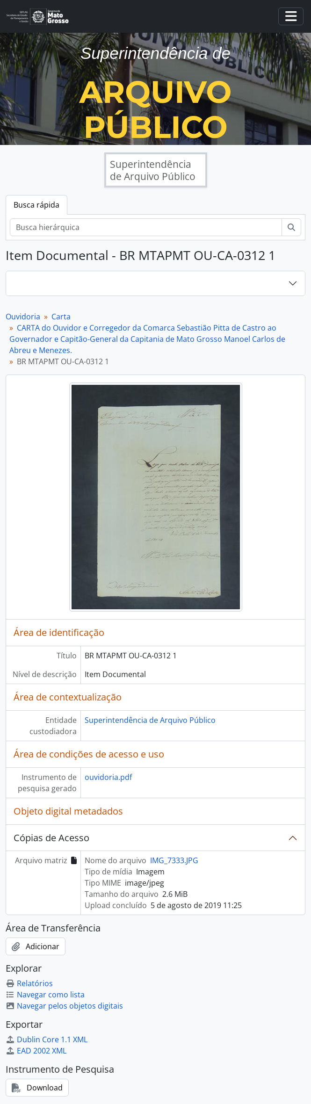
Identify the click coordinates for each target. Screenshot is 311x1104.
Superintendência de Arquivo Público (150, 720)
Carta (61, 316)
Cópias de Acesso (51, 837)
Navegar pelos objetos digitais (64, 1006)
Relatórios (29, 983)
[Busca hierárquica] (146, 227)
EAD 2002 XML (36, 1051)
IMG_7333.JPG (174, 860)
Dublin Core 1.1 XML (46, 1039)
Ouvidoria (23, 316)
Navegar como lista (45, 994)
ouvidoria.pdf (108, 777)
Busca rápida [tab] (36, 205)
